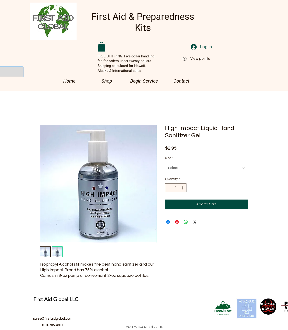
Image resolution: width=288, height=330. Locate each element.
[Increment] (183, 188)
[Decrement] (169, 188)
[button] (101, 47)
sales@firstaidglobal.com (52, 318)
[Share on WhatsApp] (186, 222)
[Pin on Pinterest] (177, 222)
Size (169, 158)
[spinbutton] (176, 188)
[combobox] (206, 168)
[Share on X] (194, 222)
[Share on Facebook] (168, 222)
